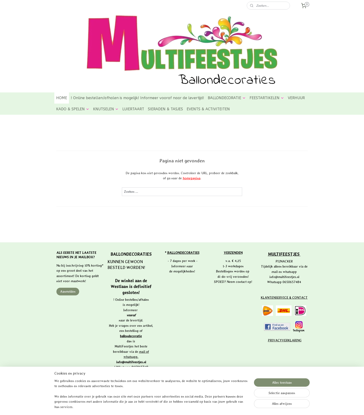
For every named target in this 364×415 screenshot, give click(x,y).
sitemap (166, 406)
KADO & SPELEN (72, 109)
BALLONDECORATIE (227, 98)
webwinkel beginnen (190, 406)
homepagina (191, 178)
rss (175, 406)
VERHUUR (296, 98)
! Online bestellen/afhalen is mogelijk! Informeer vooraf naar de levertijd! (137, 98)
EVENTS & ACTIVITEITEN (208, 109)
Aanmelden (67, 291)
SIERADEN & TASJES (165, 109)
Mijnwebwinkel (227, 406)
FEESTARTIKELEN (267, 98)
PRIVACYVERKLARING (285, 340)
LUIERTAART (133, 109)
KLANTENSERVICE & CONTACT (284, 297)
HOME (61, 98)
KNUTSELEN (106, 109)
